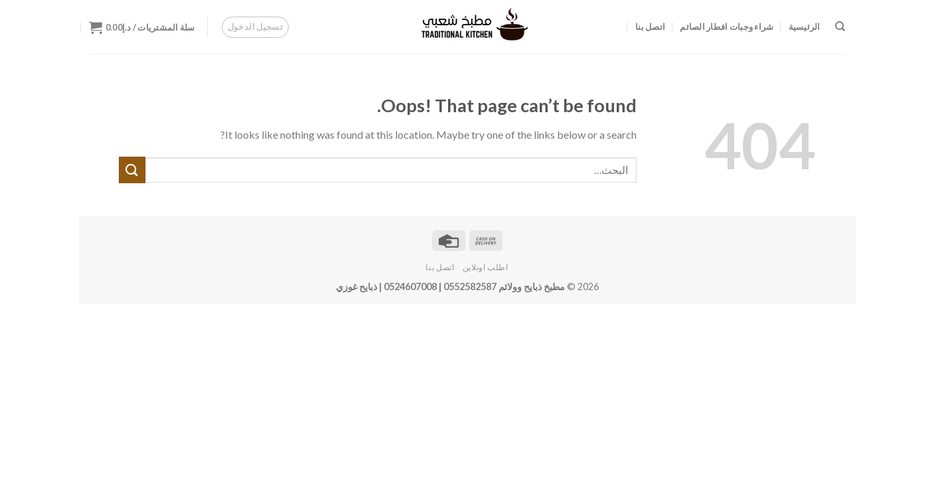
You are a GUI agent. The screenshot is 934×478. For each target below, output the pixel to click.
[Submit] (132, 170)
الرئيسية (804, 26)
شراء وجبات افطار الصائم (726, 26)
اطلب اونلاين (485, 267)
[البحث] (840, 26)
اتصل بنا (650, 26)
